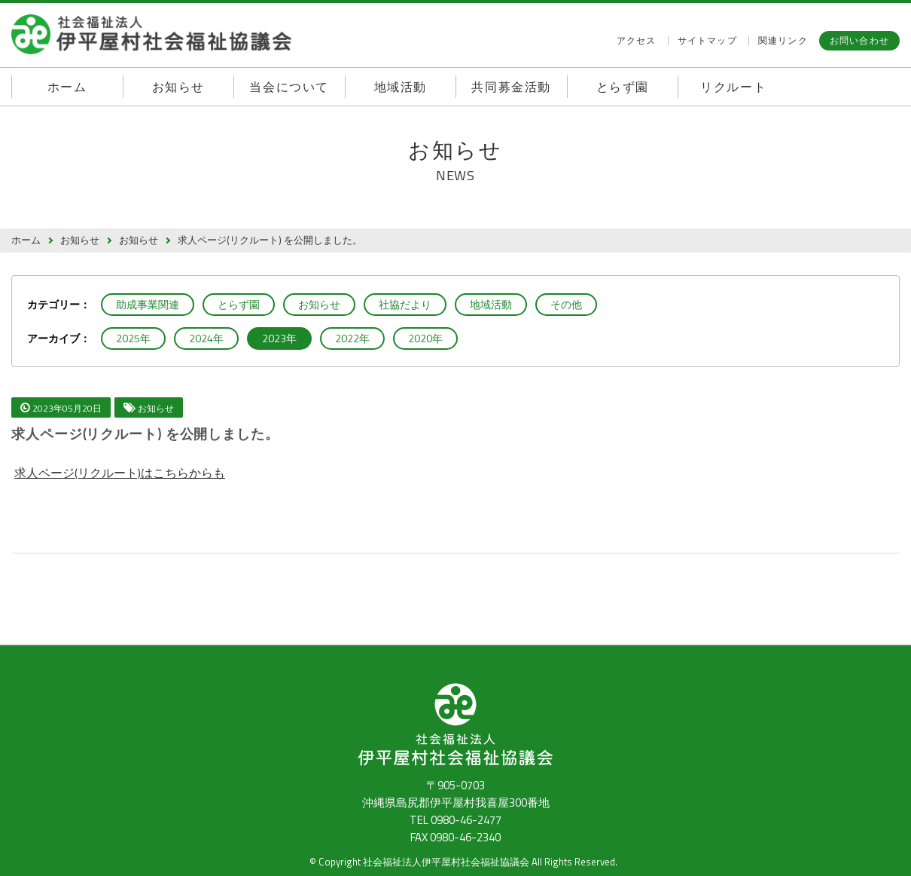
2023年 (279, 338)
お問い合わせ (859, 40)
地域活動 (400, 87)
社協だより (405, 304)
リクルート (733, 87)
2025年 (133, 338)
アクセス (637, 40)
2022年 (352, 338)
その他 (566, 304)
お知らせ (178, 87)
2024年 (206, 338)
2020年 (425, 338)
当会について (289, 87)
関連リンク (783, 40)
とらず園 (622, 87)
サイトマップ (707, 40)
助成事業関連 (147, 304)
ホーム (67, 87)
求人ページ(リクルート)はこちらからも (119, 473)
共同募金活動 (511, 87)
